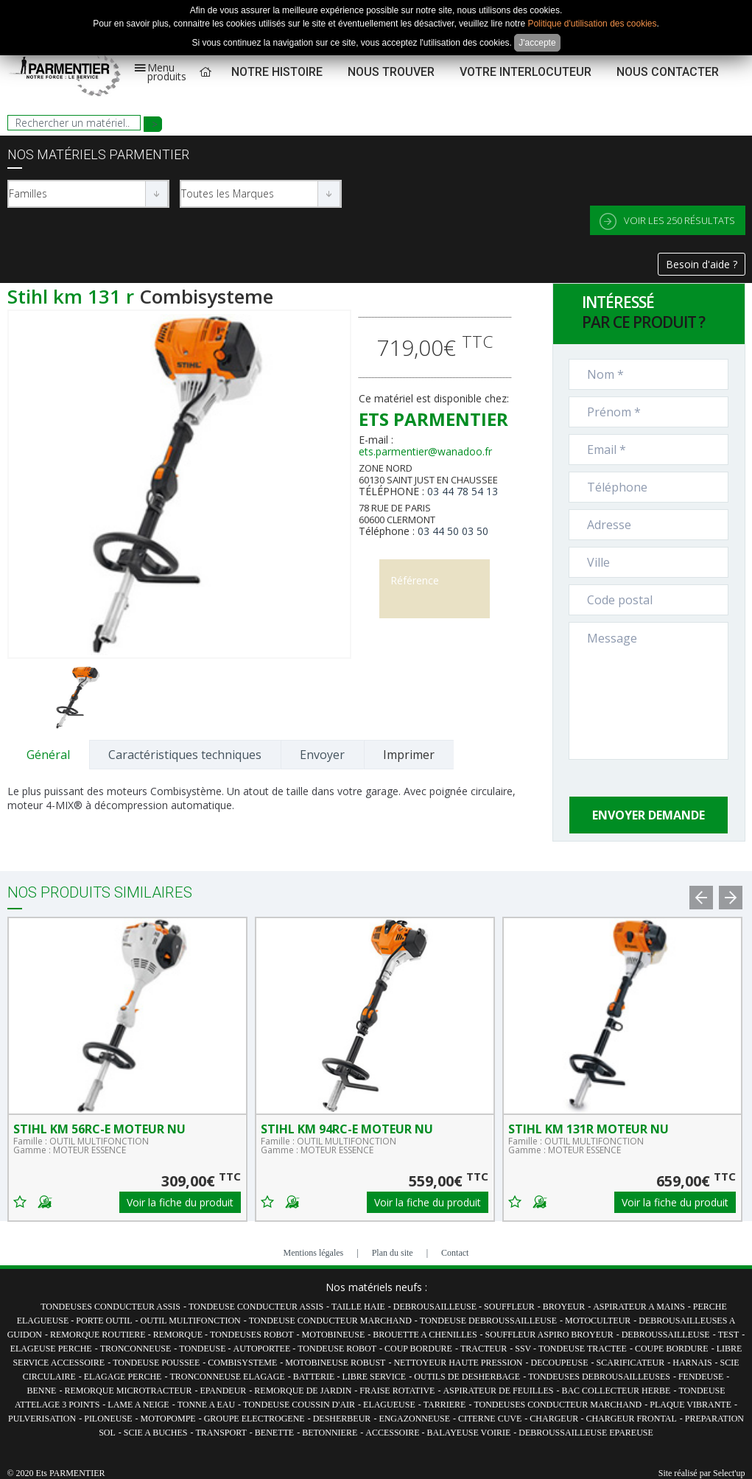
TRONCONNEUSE (136, 1348)
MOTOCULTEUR (597, 1320)
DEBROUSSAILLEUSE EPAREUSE (586, 1432)
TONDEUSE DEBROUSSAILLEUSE (488, 1320)
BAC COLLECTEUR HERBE (615, 1390)
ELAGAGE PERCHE (123, 1376)
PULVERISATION (42, 1418)
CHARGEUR (555, 1418)
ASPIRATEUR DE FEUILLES (498, 1390)
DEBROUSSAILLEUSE (666, 1334)
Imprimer (409, 755)
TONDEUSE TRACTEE (582, 1348)
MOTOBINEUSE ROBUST (335, 1362)
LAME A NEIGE (138, 1404)
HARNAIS (691, 1362)
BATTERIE (315, 1376)
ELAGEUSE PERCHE (51, 1348)
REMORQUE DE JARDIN (302, 1390)
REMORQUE (179, 1334)
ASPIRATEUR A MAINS (639, 1306)
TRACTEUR (483, 1348)
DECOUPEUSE (559, 1362)
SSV (524, 1348)
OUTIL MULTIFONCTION (191, 1320)
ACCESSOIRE (393, 1432)
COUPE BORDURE (672, 1348)
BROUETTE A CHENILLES (425, 1334)
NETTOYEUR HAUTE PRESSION (457, 1362)
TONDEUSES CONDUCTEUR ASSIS (110, 1306)
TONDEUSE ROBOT (337, 1348)
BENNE (41, 1390)
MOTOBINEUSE (333, 1334)
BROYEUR (564, 1306)
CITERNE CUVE (489, 1418)
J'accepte (537, 43)
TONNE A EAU (206, 1404)
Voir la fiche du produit (180, 1202)
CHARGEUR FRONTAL (631, 1418)
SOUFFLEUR (509, 1306)
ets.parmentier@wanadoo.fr (425, 451)
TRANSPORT (221, 1432)
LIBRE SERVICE (374, 1376)
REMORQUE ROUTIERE (99, 1334)
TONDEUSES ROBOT (251, 1334)
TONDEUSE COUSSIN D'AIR (299, 1404)
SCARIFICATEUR (631, 1362)
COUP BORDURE (418, 1348)
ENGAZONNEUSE (414, 1418)
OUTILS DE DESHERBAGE (467, 1376)
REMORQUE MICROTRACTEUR (127, 1390)
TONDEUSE (203, 1348)
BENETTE (274, 1432)
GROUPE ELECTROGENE (254, 1418)
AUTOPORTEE (262, 1348)
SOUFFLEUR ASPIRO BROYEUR (549, 1334)
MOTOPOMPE (168, 1418)
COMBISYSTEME (242, 1362)
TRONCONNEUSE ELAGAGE (226, 1376)
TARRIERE (445, 1404)
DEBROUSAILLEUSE (436, 1306)
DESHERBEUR (342, 1418)
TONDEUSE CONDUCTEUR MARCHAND (330, 1320)
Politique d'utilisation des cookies (591, 23)
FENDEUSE (700, 1376)
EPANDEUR (223, 1390)
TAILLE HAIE (358, 1306)
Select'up (729, 1473)
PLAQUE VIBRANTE (690, 1404)
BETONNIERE (329, 1432)
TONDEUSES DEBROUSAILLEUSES (599, 1376)
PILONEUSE (108, 1418)
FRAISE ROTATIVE (397, 1390)
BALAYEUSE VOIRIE (469, 1432)
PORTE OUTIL (104, 1320)
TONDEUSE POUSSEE (156, 1362)
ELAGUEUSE (389, 1404)
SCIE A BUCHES (156, 1432)
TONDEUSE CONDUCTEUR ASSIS (256, 1306)
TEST (728, 1334)
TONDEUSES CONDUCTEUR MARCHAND (558, 1404)
